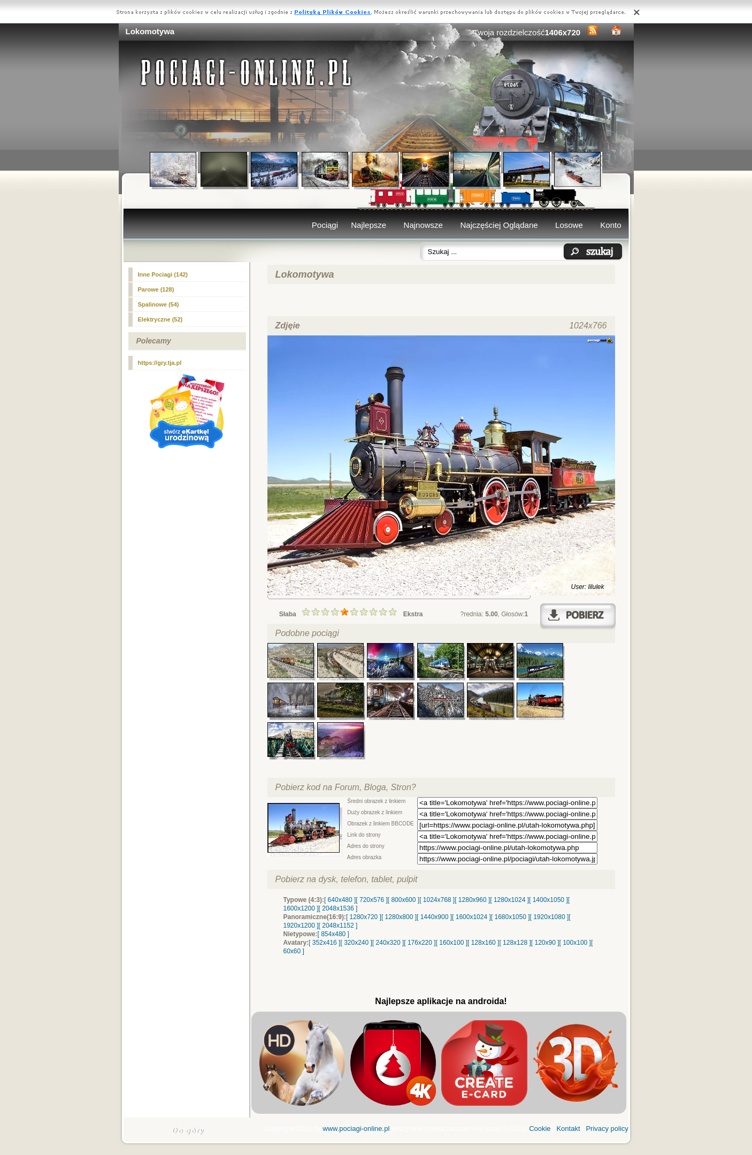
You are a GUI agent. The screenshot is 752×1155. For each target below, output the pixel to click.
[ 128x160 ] (483, 942)
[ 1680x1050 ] (510, 917)
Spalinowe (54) (158, 304)
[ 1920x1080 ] (549, 917)
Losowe (569, 225)
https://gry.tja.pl (160, 362)
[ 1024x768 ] (437, 900)
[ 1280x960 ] (472, 900)
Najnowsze (423, 225)
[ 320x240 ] (356, 942)
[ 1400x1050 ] (548, 900)
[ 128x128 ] (515, 942)
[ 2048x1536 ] (338, 908)
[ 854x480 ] (333, 934)
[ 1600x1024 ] (471, 917)
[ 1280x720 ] (363, 917)
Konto (610, 225)
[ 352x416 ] (324, 942)
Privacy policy (607, 1129)
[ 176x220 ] (419, 942)
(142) (163, 274)
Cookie (539, 1129)
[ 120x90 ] (545, 942)
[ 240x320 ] (388, 942)
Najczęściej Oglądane (499, 225)
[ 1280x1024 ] (509, 900)
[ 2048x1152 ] (338, 925)
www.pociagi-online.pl (356, 1129)
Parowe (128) (156, 289)
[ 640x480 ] (340, 900)
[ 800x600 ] (403, 900)
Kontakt (568, 1129)
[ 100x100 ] (575, 942)
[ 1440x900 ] (434, 917)
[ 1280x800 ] (399, 917)
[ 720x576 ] (371, 900)
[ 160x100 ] (451, 942)
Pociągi (325, 225)
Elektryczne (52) (160, 319)
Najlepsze (368, 225)
